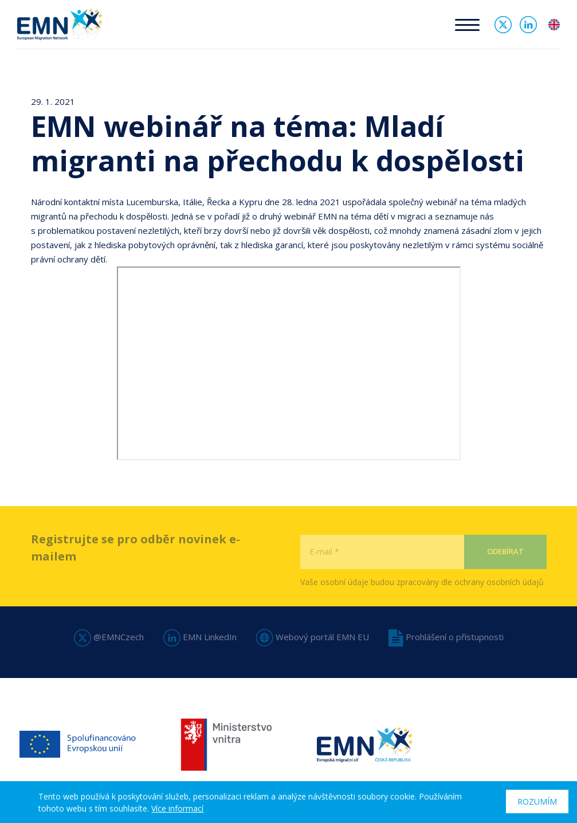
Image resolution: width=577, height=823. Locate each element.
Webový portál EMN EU (312, 636)
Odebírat (505, 570)
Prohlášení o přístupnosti (446, 636)
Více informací (177, 808)
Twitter (503, 24)
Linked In (528, 24)
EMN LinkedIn (200, 636)
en (554, 24)
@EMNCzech (109, 636)
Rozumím (537, 801)
